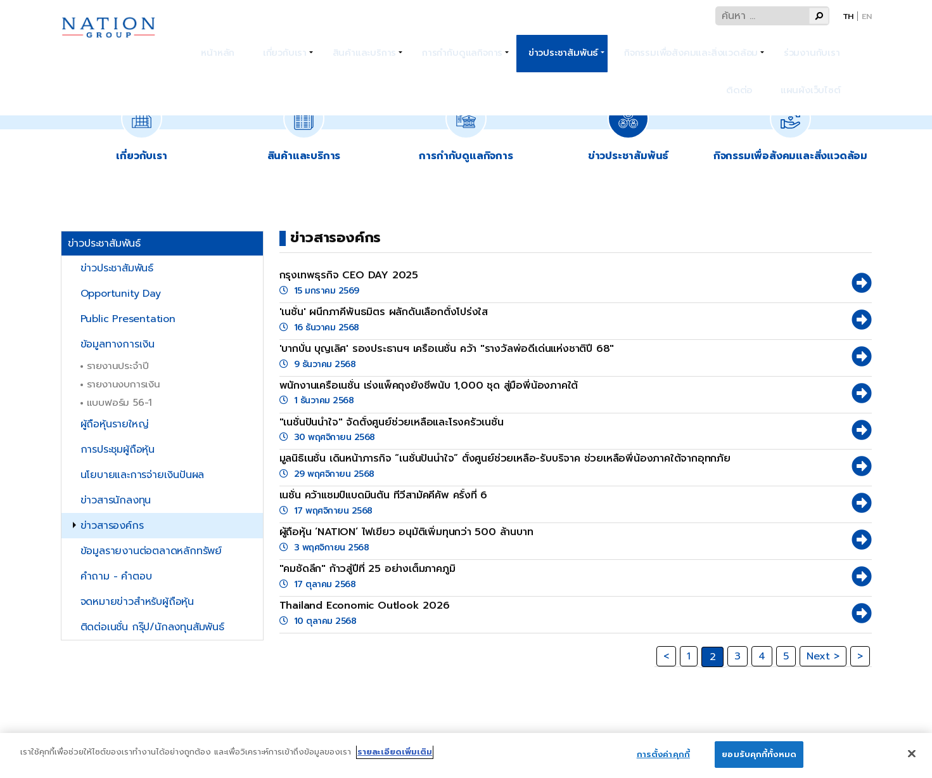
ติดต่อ (833, 44)
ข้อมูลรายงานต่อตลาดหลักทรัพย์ (151, 551)
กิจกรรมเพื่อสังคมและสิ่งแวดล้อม (662, 44)
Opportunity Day (120, 293)
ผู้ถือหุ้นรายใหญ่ (114, 424)
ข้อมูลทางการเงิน (117, 344)
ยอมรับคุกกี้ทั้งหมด (759, 761)
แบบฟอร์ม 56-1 (120, 402)
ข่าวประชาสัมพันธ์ (540, 44)
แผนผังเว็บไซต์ (817, 65)
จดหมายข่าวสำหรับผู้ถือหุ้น (137, 601)
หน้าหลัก (226, 44)
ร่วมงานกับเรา (776, 44)
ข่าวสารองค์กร (112, 525)
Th (848, 16)
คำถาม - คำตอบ (116, 576)
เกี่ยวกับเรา (280, 44)
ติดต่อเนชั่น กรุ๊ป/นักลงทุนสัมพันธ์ (152, 627)
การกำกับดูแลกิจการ (445, 44)
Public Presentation (128, 319)
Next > (823, 656)
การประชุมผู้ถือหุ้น (117, 449)
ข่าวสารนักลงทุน (115, 500)
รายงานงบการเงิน (123, 384)
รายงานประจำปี (118, 365)
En (867, 16)
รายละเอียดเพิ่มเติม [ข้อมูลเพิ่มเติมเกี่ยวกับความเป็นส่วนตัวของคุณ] (394, 758)
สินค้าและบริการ (354, 44)
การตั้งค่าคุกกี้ (663, 761)
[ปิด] (912, 759)
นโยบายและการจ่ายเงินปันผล (142, 475)
